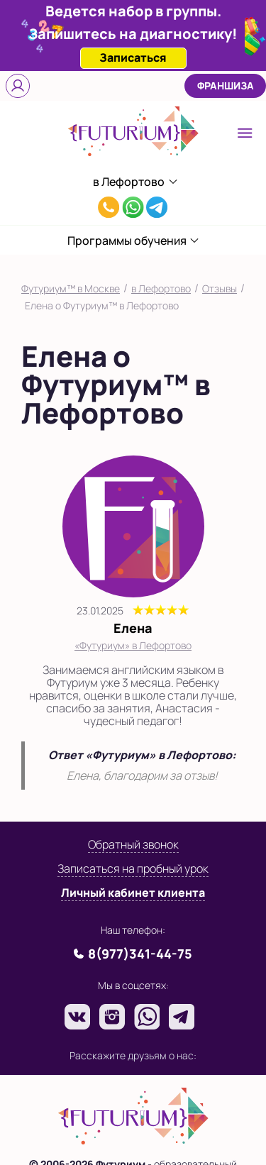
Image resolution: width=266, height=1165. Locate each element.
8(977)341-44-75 (109, 209)
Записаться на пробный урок (133, 868)
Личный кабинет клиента (133, 892)
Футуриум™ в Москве (70, 288)
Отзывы (219, 288)
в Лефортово (161, 288)
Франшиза (225, 85)
